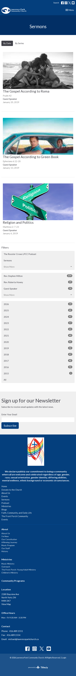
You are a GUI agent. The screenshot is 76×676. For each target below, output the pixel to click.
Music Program (8, 545)
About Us (5, 493)
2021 (38, 335)
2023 (38, 322)
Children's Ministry (9, 572)
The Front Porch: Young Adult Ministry (18, 569)
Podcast (5, 503)
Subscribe (10, 425)
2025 (38, 310)
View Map (6, 604)
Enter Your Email (9, 414)
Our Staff (5, 548)
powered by (38, 667)
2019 (38, 348)
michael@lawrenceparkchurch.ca (23, 639)
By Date (7, 43)
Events (4, 496)
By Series (19, 43)
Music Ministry (7, 563)
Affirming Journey (9, 542)
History (4, 551)
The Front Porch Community (14, 516)
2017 (38, 360)
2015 (38, 373)
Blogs (4, 509)
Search (56, 3)
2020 (38, 341)
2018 (38, 354)
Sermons (8, 260)
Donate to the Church (11, 489)
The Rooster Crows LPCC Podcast (20, 254)
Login (64, 658)
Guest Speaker (38, 288)
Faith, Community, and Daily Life (16, 512)
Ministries (6, 506)
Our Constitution (9, 539)
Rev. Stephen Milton (38, 275)
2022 (38, 329)
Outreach (5, 566)
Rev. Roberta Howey (38, 282)
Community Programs (13, 580)
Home (4, 486)
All (5, 379)
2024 (38, 316)
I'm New (5, 536)
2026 (38, 304)
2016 (38, 367)
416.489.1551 (16, 631)
